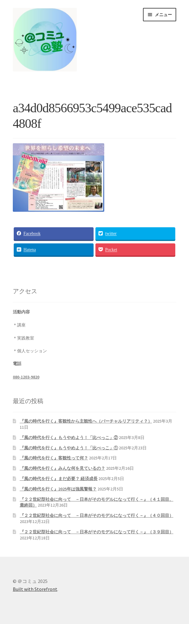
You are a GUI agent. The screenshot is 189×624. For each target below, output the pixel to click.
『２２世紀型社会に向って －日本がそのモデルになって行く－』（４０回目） (96, 515)
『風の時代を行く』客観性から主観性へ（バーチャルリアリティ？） (86, 421)
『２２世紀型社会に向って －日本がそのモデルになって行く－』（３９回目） (96, 532)
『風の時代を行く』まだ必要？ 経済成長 (59, 478)
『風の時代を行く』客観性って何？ (54, 458)
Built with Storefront (35, 589)
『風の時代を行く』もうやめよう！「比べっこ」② (69, 437)
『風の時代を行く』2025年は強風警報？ (58, 489)
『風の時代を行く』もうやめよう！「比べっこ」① (69, 448)
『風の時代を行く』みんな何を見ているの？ (62, 468)
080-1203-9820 (26, 377)
